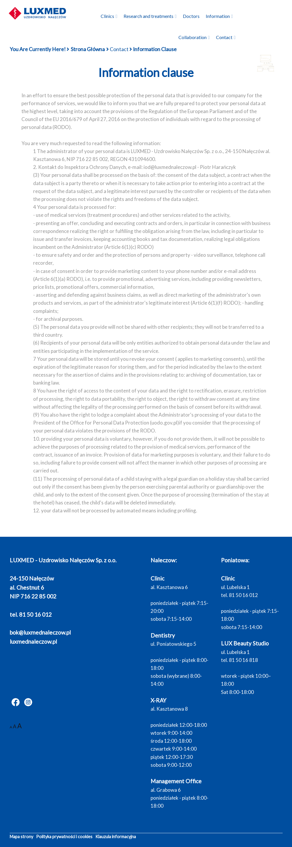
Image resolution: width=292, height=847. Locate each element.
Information (218, 16)
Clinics (107, 16)
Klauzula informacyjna (115, 836)
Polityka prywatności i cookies (64, 836)
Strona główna (88, 49)
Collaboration (192, 37)
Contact (224, 37)
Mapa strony (21, 836)
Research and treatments (148, 16)
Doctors (191, 16)
